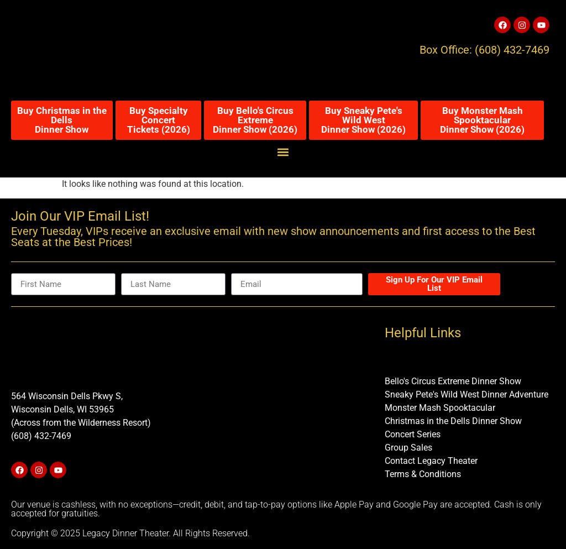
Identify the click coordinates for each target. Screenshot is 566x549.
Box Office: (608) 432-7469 (484, 49)
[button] (283, 152)
